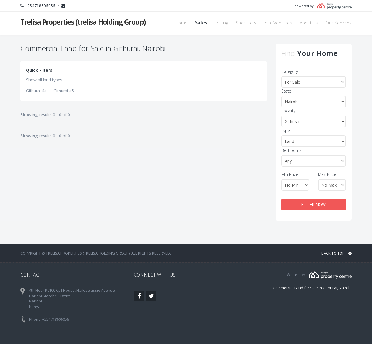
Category (289, 71)
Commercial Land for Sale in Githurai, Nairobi (312, 287)
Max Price (327, 174)
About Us (309, 23)
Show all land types (44, 79)
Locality (288, 111)
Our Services (339, 23)
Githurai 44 (36, 90)
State (286, 91)
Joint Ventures (278, 23)
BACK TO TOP (336, 253)
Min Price (289, 174)
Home (181, 23)
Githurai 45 (63, 90)
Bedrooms (291, 150)
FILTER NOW (313, 204)
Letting (221, 23)
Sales (201, 23)
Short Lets (246, 23)
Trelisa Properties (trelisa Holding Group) (83, 22)
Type (285, 130)
